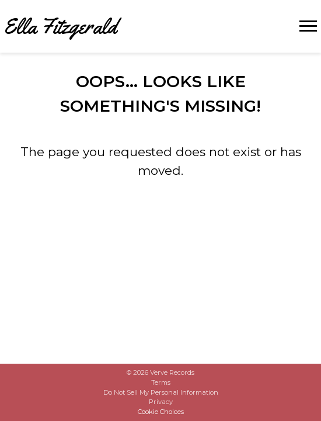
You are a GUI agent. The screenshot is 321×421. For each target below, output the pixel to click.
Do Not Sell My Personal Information (160, 392)
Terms (160, 382)
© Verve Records (160, 372)
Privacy (161, 402)
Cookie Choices (161, 412)
